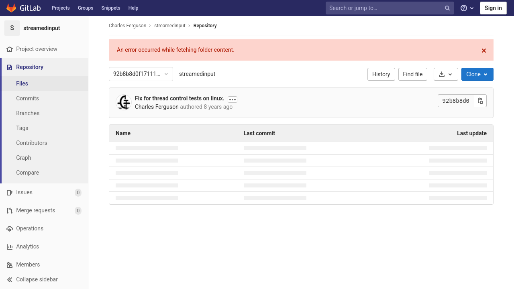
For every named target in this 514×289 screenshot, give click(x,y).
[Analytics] (44, 247)
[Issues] (44, 192)
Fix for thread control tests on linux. (179, 98)
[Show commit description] (232, 99)
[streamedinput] (44, 28)
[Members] (44, 265)
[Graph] (44, 158)
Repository (205, 25)
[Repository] (45, 67)
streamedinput (197, 74)
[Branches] (44, 113)
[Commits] (44, 98)
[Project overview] (44, 49)
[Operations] (44, 229)
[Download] (446, 74)
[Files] (44, 83)
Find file (413, 74)
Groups (86, 8)
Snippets (110, 8)
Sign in (493, 8)
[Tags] (44, 128)
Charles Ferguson (127, 25)
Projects (61, 8)
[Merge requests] (44, 210)
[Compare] (44, 172)
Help (133, 8)
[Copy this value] (480, 100)
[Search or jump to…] (390, 8)
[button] (44, 279)
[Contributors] (44, 143)
